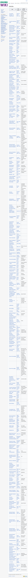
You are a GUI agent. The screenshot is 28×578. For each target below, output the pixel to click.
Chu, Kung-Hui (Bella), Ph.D (18, 99)
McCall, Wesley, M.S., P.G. (18, 349)
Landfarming (11, 305)
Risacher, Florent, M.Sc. (18, 446)
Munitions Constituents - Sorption (11, 162)
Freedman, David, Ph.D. (18, 199)
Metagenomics (11, 430)
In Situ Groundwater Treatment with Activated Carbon (12, 177)
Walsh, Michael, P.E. (18, 498)
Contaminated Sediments (3, 21)
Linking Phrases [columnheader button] (23, 9)
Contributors (2, 40)
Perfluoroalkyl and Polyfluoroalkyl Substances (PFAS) (12, 122)
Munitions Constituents (4, 24)
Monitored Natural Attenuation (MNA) (3, 26)
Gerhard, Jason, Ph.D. (18, 217)
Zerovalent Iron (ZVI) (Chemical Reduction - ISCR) (12, 456)
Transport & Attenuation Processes (4, 16)
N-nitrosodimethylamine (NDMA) (12, 252)
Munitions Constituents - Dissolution (11, 479)
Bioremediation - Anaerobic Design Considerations (12, 342)
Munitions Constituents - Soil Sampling (12, 51)
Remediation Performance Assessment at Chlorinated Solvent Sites (12, 379)
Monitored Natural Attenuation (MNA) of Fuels (12, 521)
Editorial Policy (3, 11)
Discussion (12, 3)
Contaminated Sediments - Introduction (11, 223)
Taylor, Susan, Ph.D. (18, 479)
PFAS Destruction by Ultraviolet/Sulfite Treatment (12, 569)
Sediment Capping (12, 423)
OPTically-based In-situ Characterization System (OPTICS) (12, 88)
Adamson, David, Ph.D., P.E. (18, 14)
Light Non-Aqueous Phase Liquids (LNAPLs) (4, 23)
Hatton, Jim (18, 246)
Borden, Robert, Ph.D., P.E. (18, 67)
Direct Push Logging (12, 368)
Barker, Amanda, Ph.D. (18, 44)
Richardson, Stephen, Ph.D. (18, 437)
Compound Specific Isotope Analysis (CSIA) (12, 330)
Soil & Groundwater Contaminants (3, 33)
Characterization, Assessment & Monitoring (3, 18)
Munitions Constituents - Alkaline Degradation (12, 288)
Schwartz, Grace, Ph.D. (18, 460)
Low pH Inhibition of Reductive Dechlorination (12, 80)
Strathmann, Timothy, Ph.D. (19, 475)
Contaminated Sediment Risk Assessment (11, 226)
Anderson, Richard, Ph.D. (18, 34)
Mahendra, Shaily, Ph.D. (18, 346)
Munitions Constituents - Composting (11, 102)
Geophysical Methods (12, 469)
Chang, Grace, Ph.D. (18, 88)
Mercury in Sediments (12, 460)
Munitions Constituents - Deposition (11, 498)
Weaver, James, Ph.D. (18, 503)
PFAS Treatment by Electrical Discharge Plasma (12, 483)
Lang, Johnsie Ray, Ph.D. (18, 320)
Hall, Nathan (19, 243)
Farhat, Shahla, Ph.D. (18, 181)
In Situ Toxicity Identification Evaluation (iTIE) (11, 84)
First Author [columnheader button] (18, 9)
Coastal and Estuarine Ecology (4, 20)
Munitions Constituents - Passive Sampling (12, 334)
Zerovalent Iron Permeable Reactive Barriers (12, 507)
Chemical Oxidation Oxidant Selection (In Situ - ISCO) (12, 110)
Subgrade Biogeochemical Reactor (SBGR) (11, 211)
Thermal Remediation (12, 259)
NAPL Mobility (11, 308)
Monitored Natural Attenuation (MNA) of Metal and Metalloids (12, 145)
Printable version (3, 36)
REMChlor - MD (11, 174)
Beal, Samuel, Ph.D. (18, 51)
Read (15, 3)
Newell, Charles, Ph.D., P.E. (18, 383)
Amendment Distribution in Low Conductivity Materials (12, 437)
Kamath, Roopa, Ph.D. (18, 305)
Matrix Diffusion (11, 403)
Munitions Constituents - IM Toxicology (12, 300)
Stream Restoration (12, 237)
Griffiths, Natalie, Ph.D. (18, 237)
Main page (2, 9)
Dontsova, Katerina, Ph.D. (18, 162)
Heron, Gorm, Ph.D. (18, 259)
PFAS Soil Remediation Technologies (11, 246)
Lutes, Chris (18, 337)
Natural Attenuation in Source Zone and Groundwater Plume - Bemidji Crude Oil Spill (12, 61)
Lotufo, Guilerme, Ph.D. (18, 334)
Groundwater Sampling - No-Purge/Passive (11, 14)
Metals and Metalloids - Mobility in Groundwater (12, 136)
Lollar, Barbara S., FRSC (18, 330)
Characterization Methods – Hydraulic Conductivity (12, 327)
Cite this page (3, 37)
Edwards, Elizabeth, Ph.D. (18, 166)
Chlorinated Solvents (12, 540)
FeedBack (2, 12)
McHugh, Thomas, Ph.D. (18, 388)
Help (1, 41)
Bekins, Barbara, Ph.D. (18, 61)
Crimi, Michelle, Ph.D (18, 106)
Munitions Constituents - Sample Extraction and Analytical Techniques (12, 465)
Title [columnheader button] (12, 9)
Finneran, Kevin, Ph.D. (18, 192)
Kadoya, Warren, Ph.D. (18, 47)
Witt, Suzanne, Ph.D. (18, 548)
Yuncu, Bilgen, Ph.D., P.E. (18, 540)
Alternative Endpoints (12, 256)
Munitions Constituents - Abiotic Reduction (12, 396)
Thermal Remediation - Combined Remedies (12, 274)
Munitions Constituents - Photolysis (11, 47)
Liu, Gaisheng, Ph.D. (18, 327)
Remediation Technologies (2, 31)
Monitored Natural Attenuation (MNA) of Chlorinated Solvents (12, 529)
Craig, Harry (18, 102)
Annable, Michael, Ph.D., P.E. (18, 37)
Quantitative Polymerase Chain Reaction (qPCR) (12, 420)
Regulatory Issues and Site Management (4, 30)
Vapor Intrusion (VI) (12, 337)
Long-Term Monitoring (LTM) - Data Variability (12, 392)
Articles (2, 10)
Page (9, 3)
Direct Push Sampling (12, 356)
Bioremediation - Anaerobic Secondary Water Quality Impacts (12, 67)
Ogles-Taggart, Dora (18, 416)
